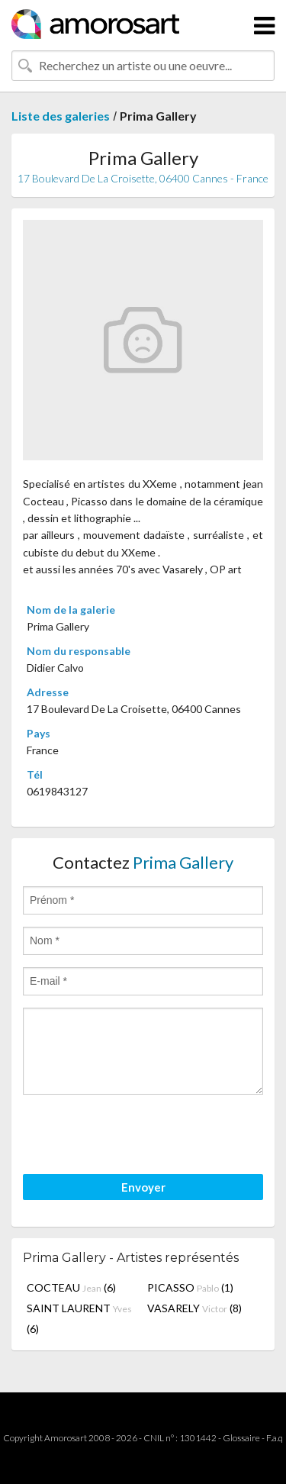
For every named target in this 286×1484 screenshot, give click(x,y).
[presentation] (139, 1136)
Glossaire (241, 1438)
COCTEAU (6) (71, 1287)
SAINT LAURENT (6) (79, 1318)
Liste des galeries (60, 115)
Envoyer (143, 1187)
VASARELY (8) (194, 1308)
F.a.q (274, 1438)
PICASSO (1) (190, 1287)
